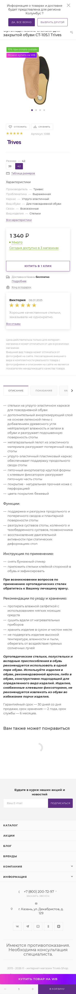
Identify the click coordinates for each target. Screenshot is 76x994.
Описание (15, 390)
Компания (12, 866)
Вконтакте (17, 926)
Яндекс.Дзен (58, 926)
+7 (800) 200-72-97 (39, 891)
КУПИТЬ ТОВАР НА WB (37, 979)
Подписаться (60, 803)
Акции (9, 835)
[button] (32, 110)
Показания (43, 390)
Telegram (27, 926)
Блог (7, 845)
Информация (15, 876)
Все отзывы (13, 323)
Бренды (10, 856)
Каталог (10, 825)
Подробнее (19, 281)
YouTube (38, 926)
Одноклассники (48, 926)
